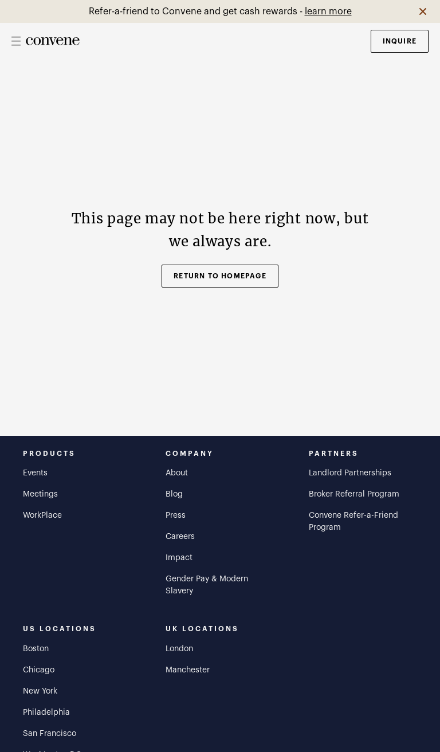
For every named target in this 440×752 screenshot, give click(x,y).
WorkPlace (42, 515)
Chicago (38, 670)
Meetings (40, 494)
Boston (36, 649)
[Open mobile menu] (16, 41)
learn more (328, 11)
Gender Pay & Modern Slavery (207, 585)
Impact (179, 558)
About (177, 473)
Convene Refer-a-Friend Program (353, 521)
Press (176, 515)
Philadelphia (46, 712)
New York (40, 691)
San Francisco (49, 734)
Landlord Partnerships (350, 473)
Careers (180, 537)
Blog (174, 494)
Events (35, 473)
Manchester (188, 670)
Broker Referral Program (354, 494)
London (179, 649)
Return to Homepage (220, 276)
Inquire (400, 41)
